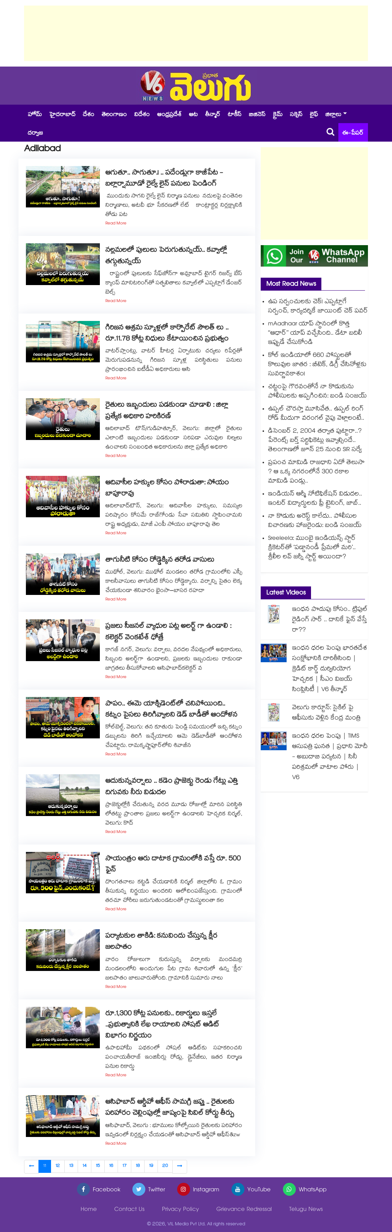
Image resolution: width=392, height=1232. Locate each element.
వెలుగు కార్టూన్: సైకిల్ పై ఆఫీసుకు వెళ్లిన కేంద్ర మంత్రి (326, 713)
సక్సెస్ (296, 115)
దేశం (88, 115)
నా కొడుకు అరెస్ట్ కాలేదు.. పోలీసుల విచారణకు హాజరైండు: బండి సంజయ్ (315, 521)
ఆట (193, 115)
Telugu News (306, 1210)
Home (89, 1210)
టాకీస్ (234, 115)
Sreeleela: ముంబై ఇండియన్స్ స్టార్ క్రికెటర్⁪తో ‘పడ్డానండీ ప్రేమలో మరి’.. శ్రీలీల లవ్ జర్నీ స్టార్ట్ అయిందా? (312, 548)
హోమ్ (35, 115)
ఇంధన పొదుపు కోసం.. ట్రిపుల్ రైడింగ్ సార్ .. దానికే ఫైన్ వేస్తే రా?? (330, 620)
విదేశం (142, 115)
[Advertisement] (196, 33)
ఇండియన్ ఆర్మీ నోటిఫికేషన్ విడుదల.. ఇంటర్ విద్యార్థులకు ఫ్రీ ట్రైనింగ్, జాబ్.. (315, 499)
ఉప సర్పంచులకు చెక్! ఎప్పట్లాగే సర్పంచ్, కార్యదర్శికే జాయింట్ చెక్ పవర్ (318, 307)
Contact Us (129, 1210)
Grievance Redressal (244, 1210)
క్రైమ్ (278, 115)
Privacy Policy (180, 1210)
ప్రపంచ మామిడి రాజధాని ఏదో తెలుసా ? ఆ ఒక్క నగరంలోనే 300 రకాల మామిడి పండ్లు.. (316, 472)
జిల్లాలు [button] (333, 115)
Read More (115, 224)
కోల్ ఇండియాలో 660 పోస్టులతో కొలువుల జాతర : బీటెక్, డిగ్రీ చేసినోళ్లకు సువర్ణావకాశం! (317, 365)
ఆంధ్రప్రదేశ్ (169, 115)
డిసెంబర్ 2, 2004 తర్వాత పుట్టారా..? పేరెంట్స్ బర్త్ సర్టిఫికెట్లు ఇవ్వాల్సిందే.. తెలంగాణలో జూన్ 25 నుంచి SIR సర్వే (315, 441)
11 (44, 1166)
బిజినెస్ (257, 115)
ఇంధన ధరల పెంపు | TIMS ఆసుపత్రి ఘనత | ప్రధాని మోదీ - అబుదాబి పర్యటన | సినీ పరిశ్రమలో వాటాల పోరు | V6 (330, 757)
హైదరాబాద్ (62, 115)
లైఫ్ (314, 115)
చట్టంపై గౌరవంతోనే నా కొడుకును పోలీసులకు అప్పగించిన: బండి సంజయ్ (317, 392)
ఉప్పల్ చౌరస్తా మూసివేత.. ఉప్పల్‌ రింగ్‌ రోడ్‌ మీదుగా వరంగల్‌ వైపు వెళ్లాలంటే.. (316, 414)
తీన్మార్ (212, 115)
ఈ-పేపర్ (353, 134)
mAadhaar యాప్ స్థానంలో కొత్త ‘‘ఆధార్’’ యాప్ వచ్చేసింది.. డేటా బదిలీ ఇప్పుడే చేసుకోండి (315, 333)
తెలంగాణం (114, 115)
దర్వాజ (35, 134)
